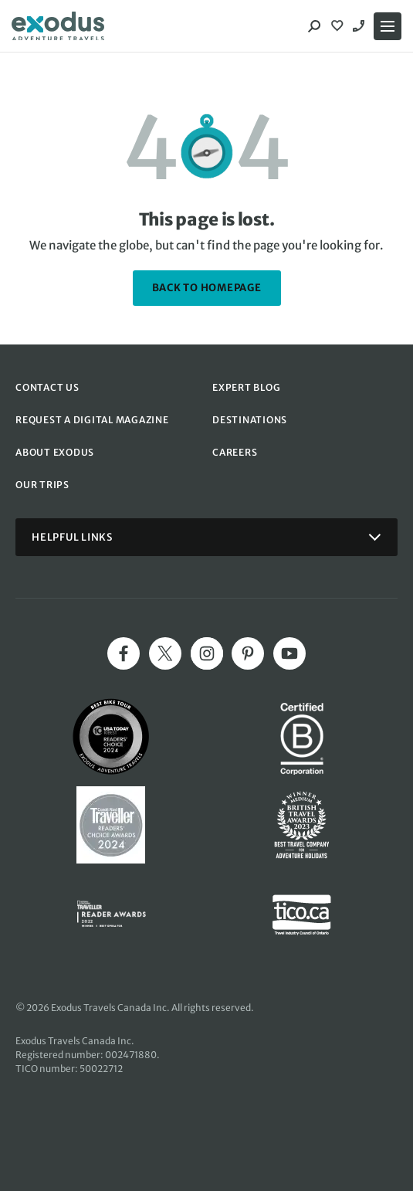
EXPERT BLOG (246, 387)
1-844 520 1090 (360, 26)
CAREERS (234, 452)
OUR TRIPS (42, 484)
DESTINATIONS (249, 420)
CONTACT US (47, 387)
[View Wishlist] (339, 26)
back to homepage (207, 287)
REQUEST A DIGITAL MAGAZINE (92, 420)
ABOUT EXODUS (54, 452)
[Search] (314, 26)
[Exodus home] (58, 26)
